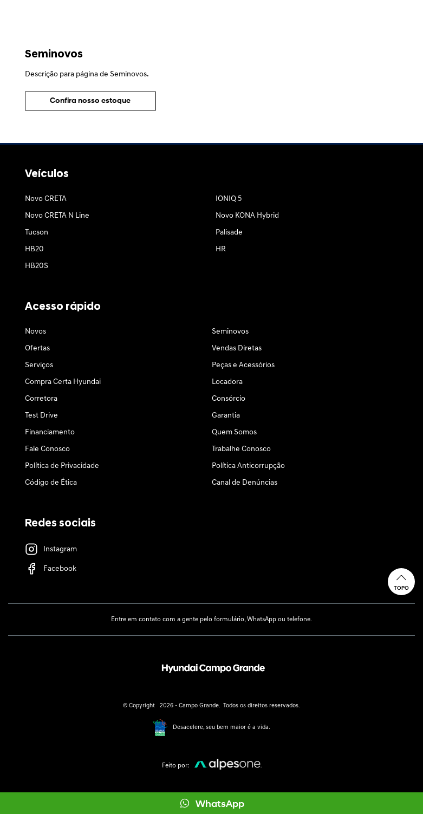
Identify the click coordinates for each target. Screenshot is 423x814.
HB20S (36, 266)
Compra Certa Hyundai (63, 382)
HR (221, 249)
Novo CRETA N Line (57, 216)
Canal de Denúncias (244, 483)
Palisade (229, 233)
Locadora (227, 382)
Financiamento (50, 432)
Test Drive (41, 416)
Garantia (226, 416)
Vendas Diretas (237, 348)
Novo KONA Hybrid (247, 216)
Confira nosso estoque (90, 101)
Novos (35, 332)
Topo (401, 581)
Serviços (39, 365)
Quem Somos (234, 432)
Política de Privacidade (62, 466)
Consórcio (228, 399)
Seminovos (230, 332)
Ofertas (37, 348)
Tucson (36, 233)
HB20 (34, 249)
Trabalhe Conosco (241, 449)
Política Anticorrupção (248, 466)
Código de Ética (51, 483)
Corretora (41, 399)
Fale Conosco (47, 449)
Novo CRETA (46, 199)
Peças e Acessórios (243, 365)
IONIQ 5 (229, 199)
